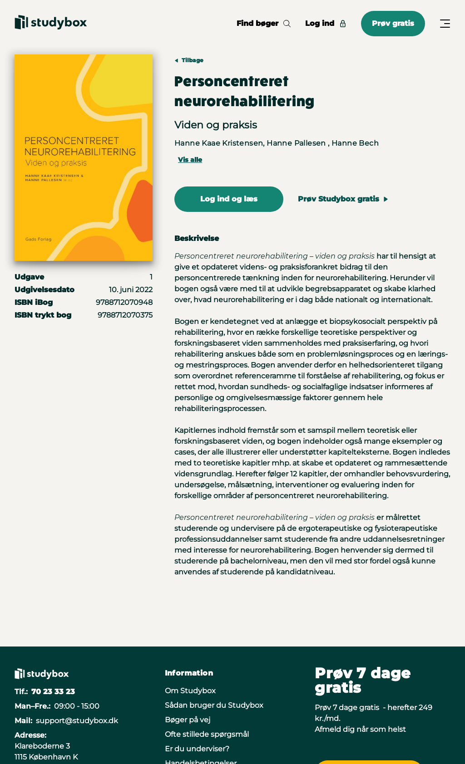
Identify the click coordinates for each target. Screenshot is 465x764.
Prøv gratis (393, 23)
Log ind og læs (228, 199)
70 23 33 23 (53, 691)
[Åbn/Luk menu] (445, 23)
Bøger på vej (187, 719)
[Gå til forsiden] (51, 23)
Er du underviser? (197, 748)
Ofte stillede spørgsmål (207, 734)
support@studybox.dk (77, 720)
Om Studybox (190, 690)
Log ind (325, 23)
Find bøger (264, 23)
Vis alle (190, 160)
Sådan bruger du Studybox (214, 705)
